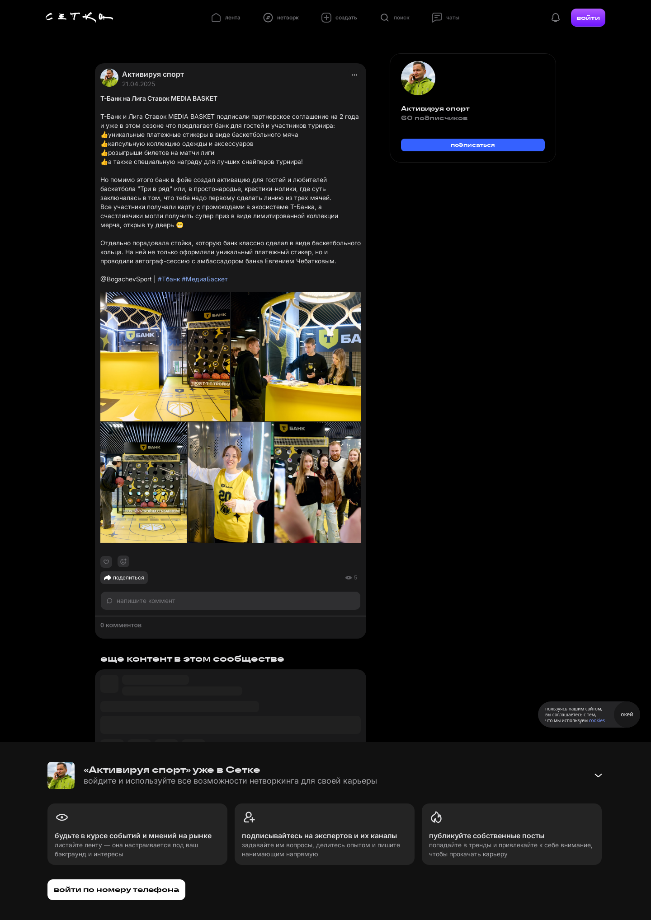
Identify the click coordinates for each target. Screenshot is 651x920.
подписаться (473, 145)
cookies (597, 720)
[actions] (354, 75)
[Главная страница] (79, 17)
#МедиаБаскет (205, 279)
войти (588, 17)
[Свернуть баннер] (598, 775)
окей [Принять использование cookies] (627, 714)
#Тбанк (169, 279)
